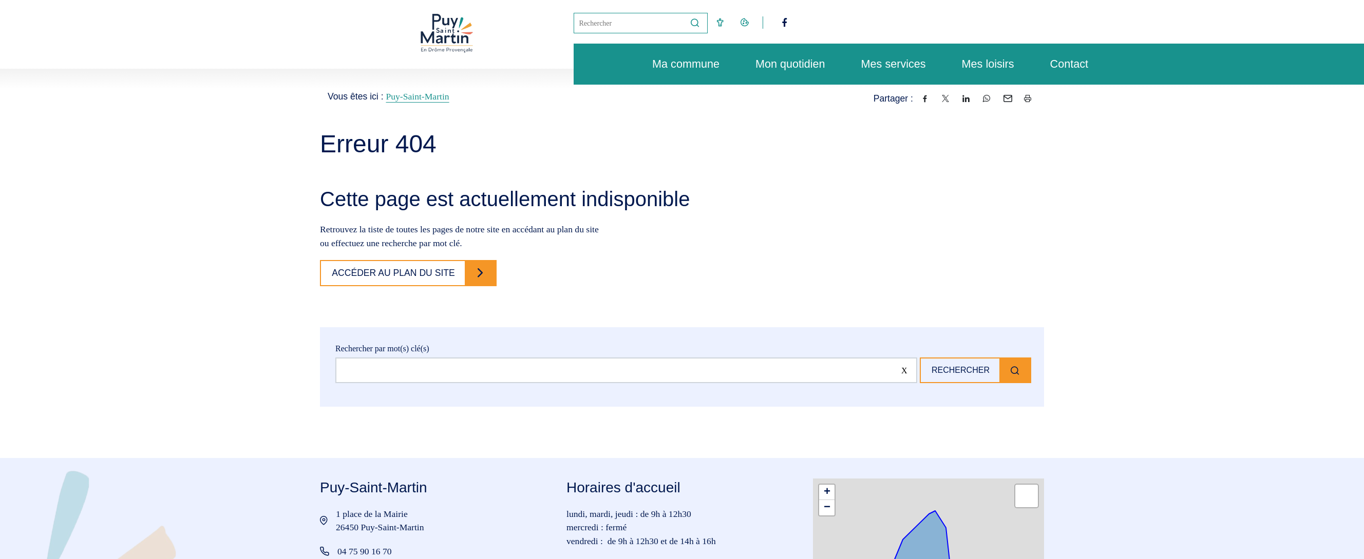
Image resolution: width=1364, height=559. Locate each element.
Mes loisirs (983, 63)
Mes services (888, 63)
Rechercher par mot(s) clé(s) (382, 348)
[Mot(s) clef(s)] (628, 23)
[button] (827, 492)
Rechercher (958, 370)
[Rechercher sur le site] (623, 370)
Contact (1064, 63)
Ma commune (680, 63)
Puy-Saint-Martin (417, 96)
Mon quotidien (785, 63)
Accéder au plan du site (395, 273)
